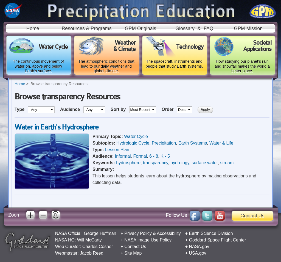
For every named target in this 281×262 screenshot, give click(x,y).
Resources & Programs (87, 28)
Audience (70, 109)
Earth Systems (192, 143)
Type (20, 109)
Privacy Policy (138, 233)
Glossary (184, 28)
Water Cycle (136, 136)
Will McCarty (89, 240)
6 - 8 (153, 156)
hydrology (179, 162)
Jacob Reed (91, 253)
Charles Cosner (97, 246)
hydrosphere (128, 162)
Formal (140, 156)
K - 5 (165, 156)
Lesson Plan (117, 149)
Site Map (133, 253)
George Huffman (100, 233)
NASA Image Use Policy (148, 240)
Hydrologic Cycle (132, 143)
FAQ (208, 28)
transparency (155, 162)
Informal (123, 156)
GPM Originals (140, 28)
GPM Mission (248, 28)
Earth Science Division (211, 233)
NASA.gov (199, 246)
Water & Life (221, 143)
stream (227, 162)
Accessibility (169, 233)
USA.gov (197, 253)
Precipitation (164, 143)
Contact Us (252, 215)
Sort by (119, 109)
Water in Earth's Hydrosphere (57, 127)
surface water (205, 162)
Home (32, 28)
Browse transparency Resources (59, 84)
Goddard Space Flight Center (217, 240)
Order (168, 109)
